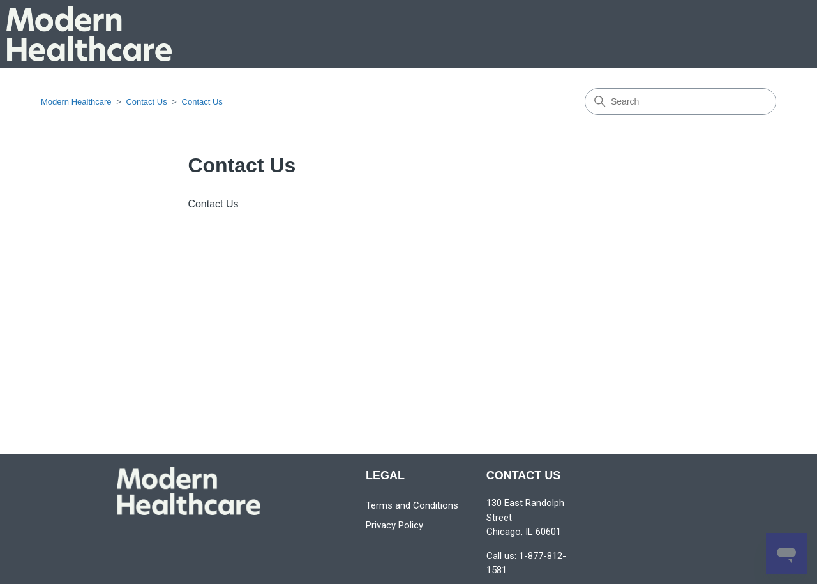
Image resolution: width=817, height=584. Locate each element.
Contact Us (146, 102)
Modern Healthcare (76, 102)
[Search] (680, 101)
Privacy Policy (394, 525)
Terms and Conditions (412, 505)
